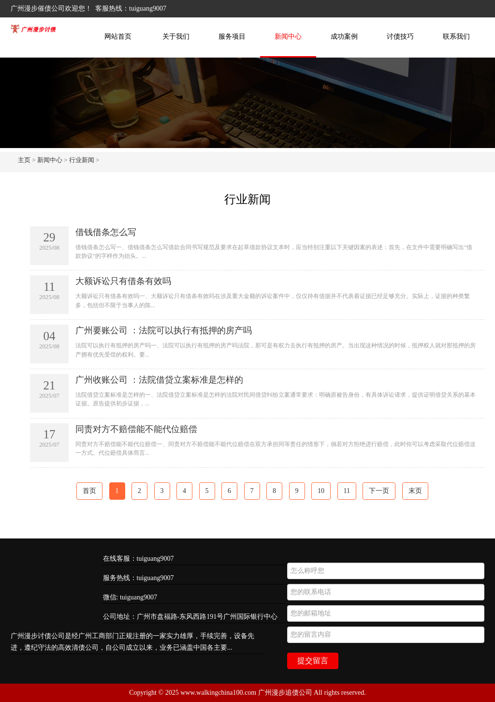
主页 (24, 160)
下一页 (379, 490)
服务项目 (232, 36)
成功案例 (344, 36)
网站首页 (117, 36)
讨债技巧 (400, 36)
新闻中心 (288, 36)
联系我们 (456, 36)
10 (321, 490)
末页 (415, 490)
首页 (89, 490)
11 (347, 490)
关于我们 (175, 36)
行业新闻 (81, 160)
